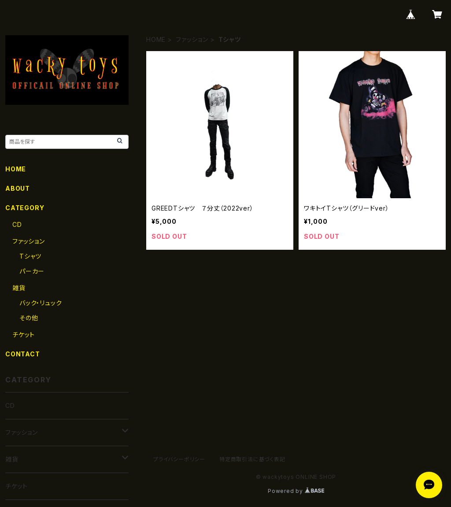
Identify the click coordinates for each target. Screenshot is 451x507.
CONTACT (22, 354)
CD (17, 224)
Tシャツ (30, 256)
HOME (156, 39)
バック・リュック (40, 303)
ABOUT (17, 188)
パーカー (31, 271)
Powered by (296, 491)
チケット (23, 334)
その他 (28, 318)
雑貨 (19, 288)
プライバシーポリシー (179, 459)
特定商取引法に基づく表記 (252, 459)
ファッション (192, 39)
